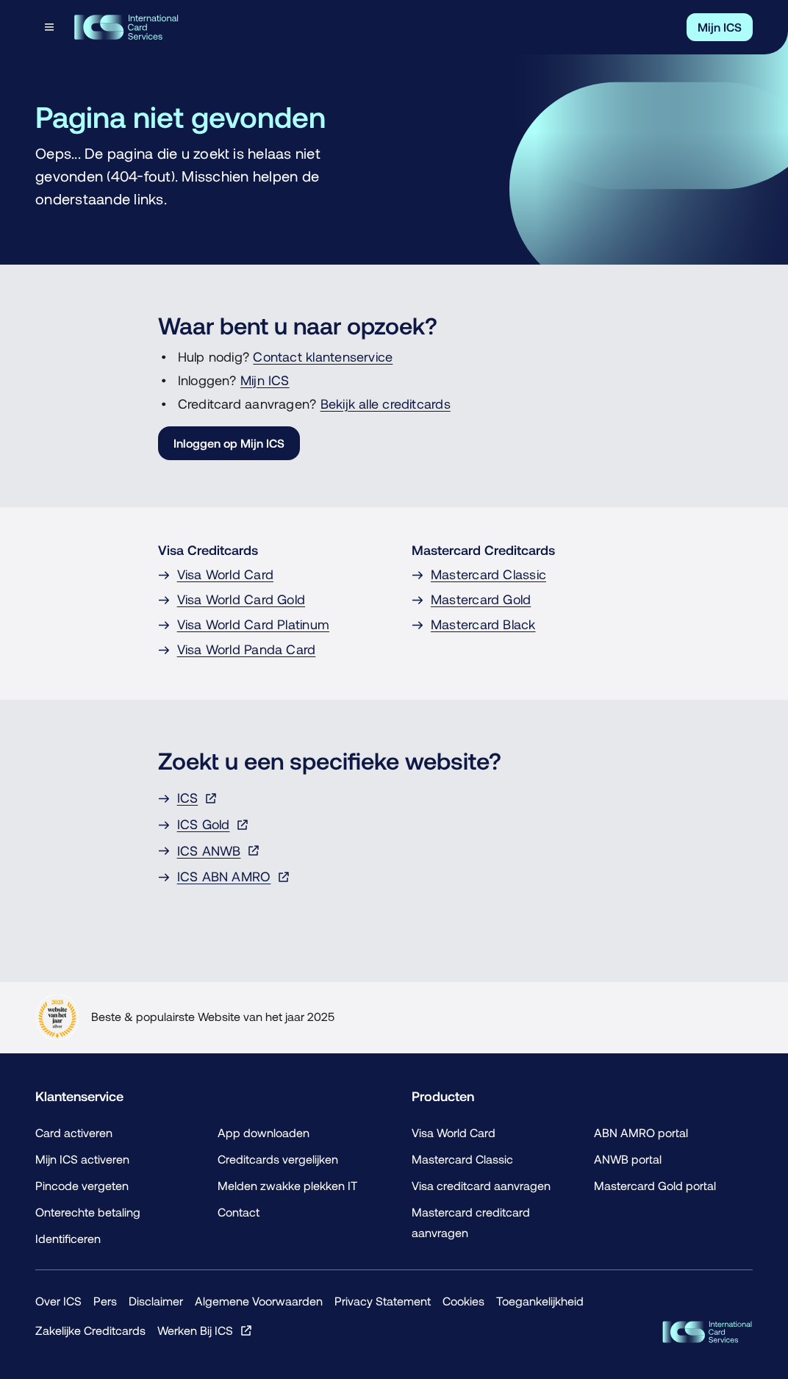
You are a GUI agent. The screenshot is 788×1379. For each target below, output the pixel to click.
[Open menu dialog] (50, 27)
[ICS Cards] (707, 1332)
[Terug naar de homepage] (126, 27)
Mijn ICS (265, 380)
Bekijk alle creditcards (385, 404)
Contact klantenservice (323, 357)
